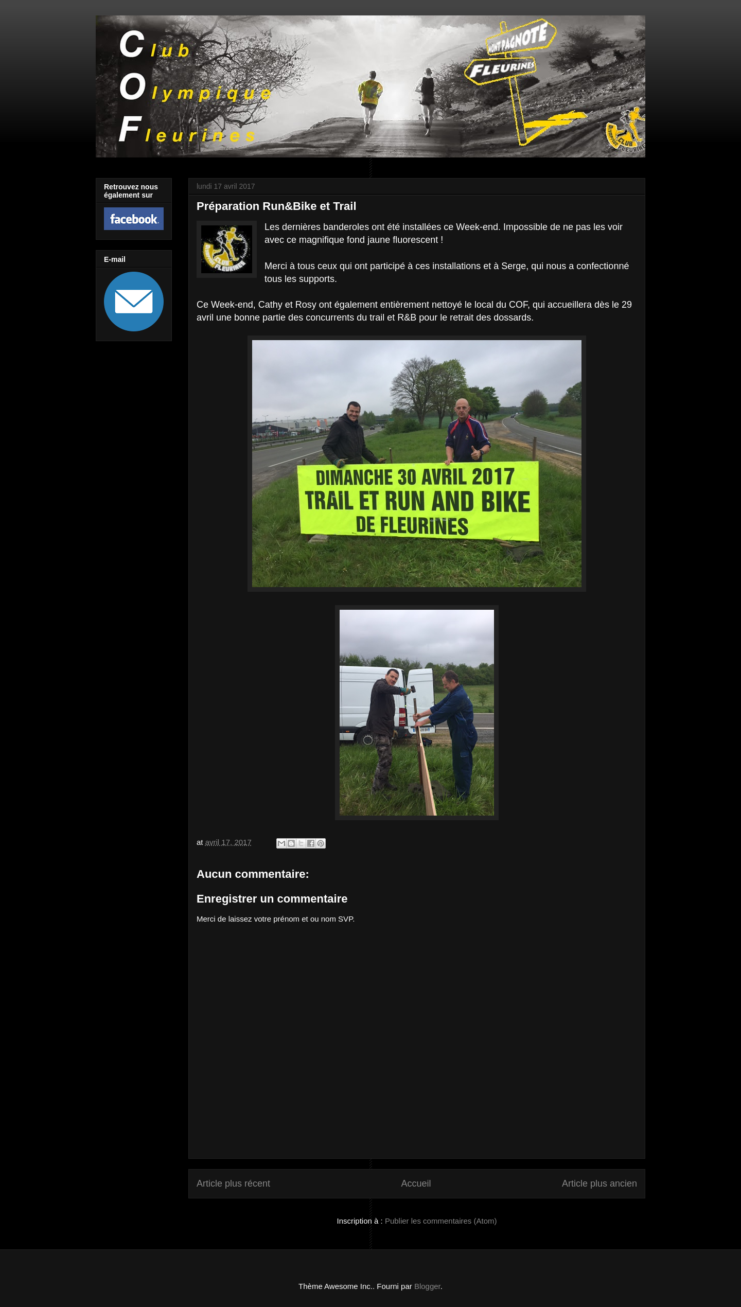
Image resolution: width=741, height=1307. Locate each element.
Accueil (416, 1183)
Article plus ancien (599, 1183)
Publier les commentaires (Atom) (441, 1220)
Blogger (427, 1286)
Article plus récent (233, 1183)
